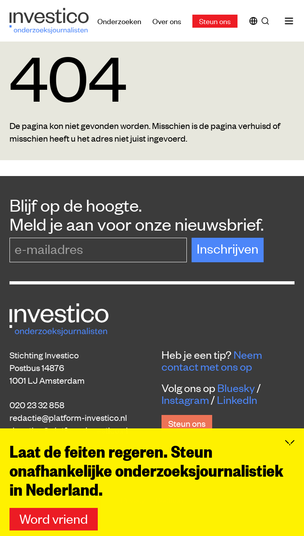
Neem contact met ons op (212, 360)
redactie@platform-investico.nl (68, 417)
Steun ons (215, 21)
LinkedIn (237, 399)
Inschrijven (227, 248)
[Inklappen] (289, 456)
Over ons (166, 21)
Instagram (185, 399)
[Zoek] (266, 21)
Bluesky (236, 387)
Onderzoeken (119, 21)
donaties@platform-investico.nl (69, 430)
